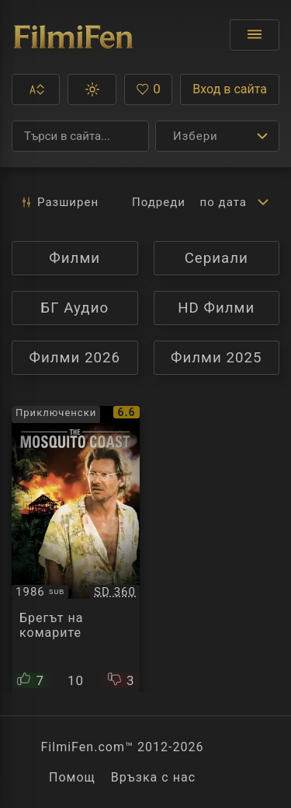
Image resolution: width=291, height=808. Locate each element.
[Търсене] (80, 136)
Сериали (232, 258)
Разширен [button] (59, 202)
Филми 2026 (74, 357)
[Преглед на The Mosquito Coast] (76, 549)
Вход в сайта (229, 89)
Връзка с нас (153, 777)
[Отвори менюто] (254, 35)
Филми (93, 258)
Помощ (72, 777)
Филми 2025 (216, 357)
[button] (36, 89)
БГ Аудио (74, 308)
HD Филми (228, 308)
